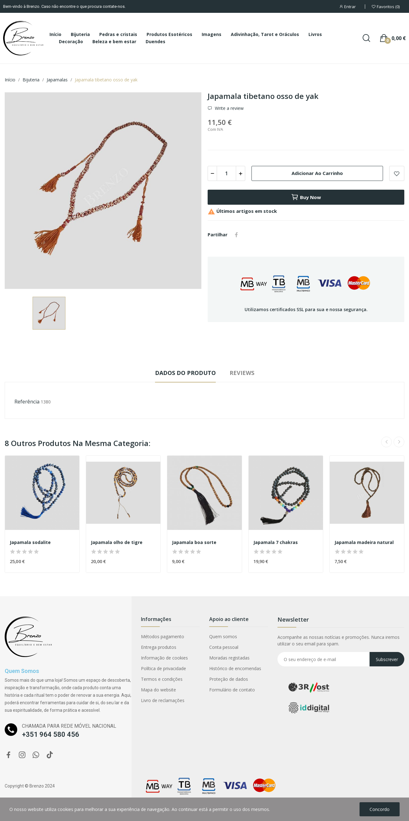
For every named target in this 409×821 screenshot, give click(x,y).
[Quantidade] (226, 173)
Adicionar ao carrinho (317, 173)
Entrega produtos (158, 647)
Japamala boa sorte (194, 542)
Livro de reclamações (162, 700)
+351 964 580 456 (50, 734)
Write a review (229, 108)
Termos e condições (162, 679)
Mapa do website (158, 690)
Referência (26, 401)
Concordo (380, 809)
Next (399, 442)
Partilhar (236, 234)
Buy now (306, 197)
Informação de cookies (164, 658)
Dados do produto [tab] (185, 373)
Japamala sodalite (30, 542)
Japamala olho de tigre (116, 542)
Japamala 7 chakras (275, 542)
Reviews (242, 373)
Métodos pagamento (162, 636)
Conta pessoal (223, 647)
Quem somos (223, 636)
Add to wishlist (397, 173)
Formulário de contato (232, 690)
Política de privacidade (163, 668)
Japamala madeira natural (364, 542)
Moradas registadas (229, 658)
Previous (386, 442)
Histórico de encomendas (235, 668)
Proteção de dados (228, 679)
